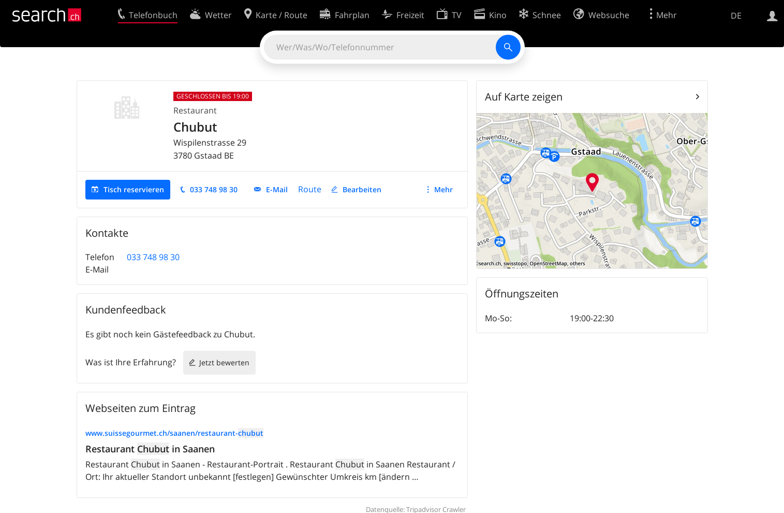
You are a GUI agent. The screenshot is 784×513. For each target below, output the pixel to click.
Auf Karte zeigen (524, 97)
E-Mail (277, 189)
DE (736, 15)
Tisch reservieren (133, 189)
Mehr (443, 189)
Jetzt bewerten (224, 362)
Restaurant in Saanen (150, 449)
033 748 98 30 (214, 189)
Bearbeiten (362, 189)
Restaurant (195, 110)
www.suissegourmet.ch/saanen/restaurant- (174, 433)
